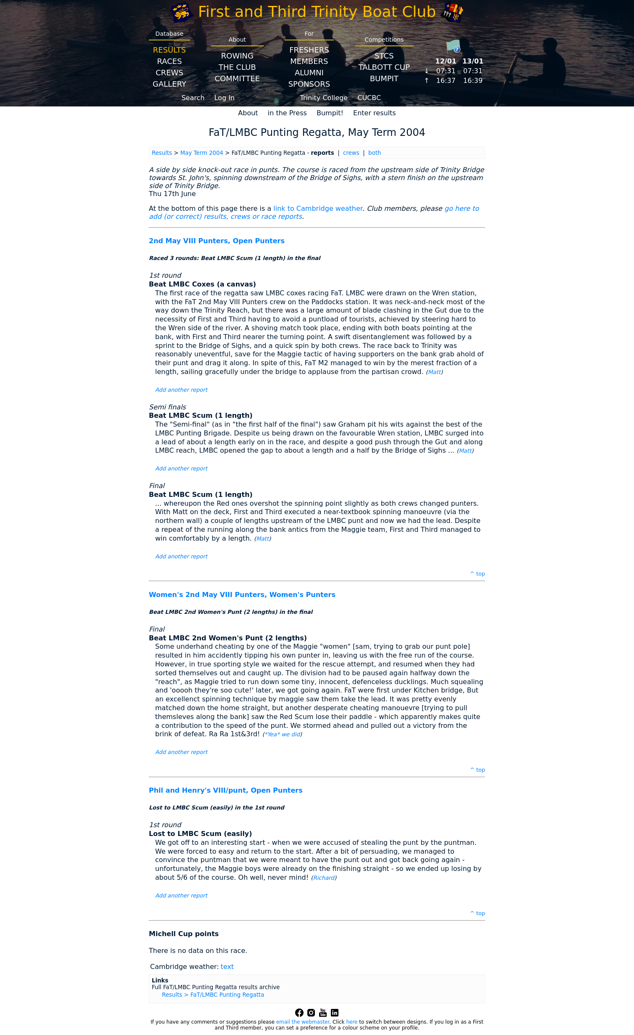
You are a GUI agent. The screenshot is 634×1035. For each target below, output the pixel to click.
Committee (237, 78)
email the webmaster (302, 1022)
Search (193, 98)
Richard (323, 878)
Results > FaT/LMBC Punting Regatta (213, 995)
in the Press (287, 113)
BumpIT (384, 78)
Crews (169, 72)
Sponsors (309, 84)
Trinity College (324, 98)
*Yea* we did (282, 734)
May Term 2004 (201, 153)
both (374, 153)
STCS (384, 55)
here (351, 1022)
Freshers (309, 49)
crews (351, 153)
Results (169, 49)
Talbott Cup (384, 67)
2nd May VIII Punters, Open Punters (217, 241)
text (227, 967)
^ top (477, 574)
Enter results (374, 113)
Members (309, 61)
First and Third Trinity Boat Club (317, 11)
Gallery (169, 84)
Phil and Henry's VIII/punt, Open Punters (226, 790)
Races (169, 61)
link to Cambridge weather (317, 208)
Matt (434, 372)
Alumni (309, 72)
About (248, 113)
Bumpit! (330, 113)
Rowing (237, 55)
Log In (224, 98)
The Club (237, 67)
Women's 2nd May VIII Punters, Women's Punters (242, 595)
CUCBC (369, 98)
